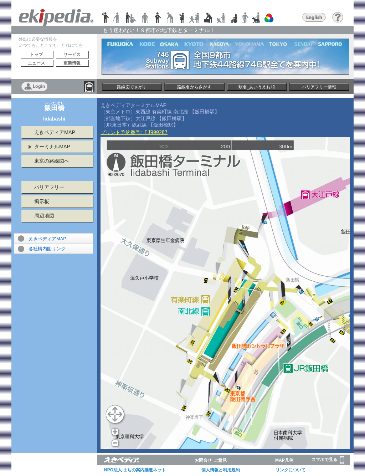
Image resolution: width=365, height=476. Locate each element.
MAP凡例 (284, 460)
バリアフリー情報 (319, 87)
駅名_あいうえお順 (256, 87)
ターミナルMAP (52, 146)
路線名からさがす (194, 87)
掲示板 (41, 201)
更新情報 (72, 63)
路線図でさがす (132, 87)
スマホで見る (328, 460)
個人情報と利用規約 (220, 469)
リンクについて (290, 469)
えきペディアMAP (54, 132)
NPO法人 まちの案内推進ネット (135, 469)
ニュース (36, 63)
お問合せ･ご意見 (211, 460)
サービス (72, 54)
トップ (36, 54)
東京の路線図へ (51, 161)
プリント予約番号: (134, 132)
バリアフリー (49, 187)
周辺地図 (44, 216)
